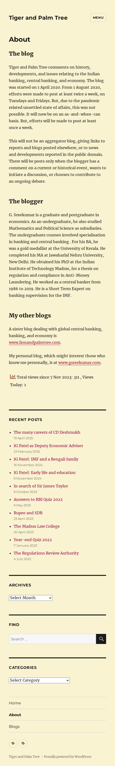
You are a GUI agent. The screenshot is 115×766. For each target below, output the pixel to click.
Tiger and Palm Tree (38, 17)
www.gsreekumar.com (79, 362)
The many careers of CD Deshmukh (47, 432)
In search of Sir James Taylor (41, 486)
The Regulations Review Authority (46, 553)
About (15, 715)
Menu (98, 17)
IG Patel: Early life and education (45, 472)
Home (15, 703)
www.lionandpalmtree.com (34, 342)
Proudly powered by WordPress (67, 757)
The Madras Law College (37, 526)
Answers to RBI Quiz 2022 (38, 499)
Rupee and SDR (28, 512)
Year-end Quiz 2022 (33, 539)
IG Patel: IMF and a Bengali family (46, 459)
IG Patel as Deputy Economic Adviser (48, 445)
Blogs (14, 726)
